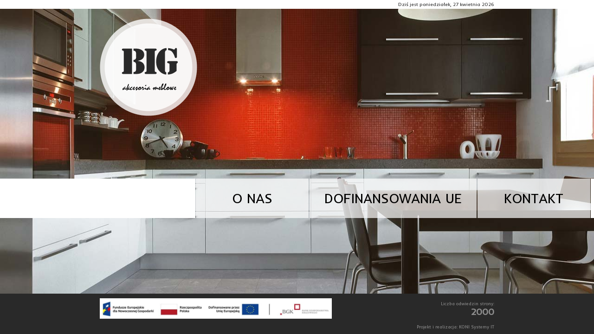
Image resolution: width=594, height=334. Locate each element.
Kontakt (533, 198)
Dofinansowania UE (393, 198)
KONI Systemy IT (476, 326)
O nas (252, 198)
